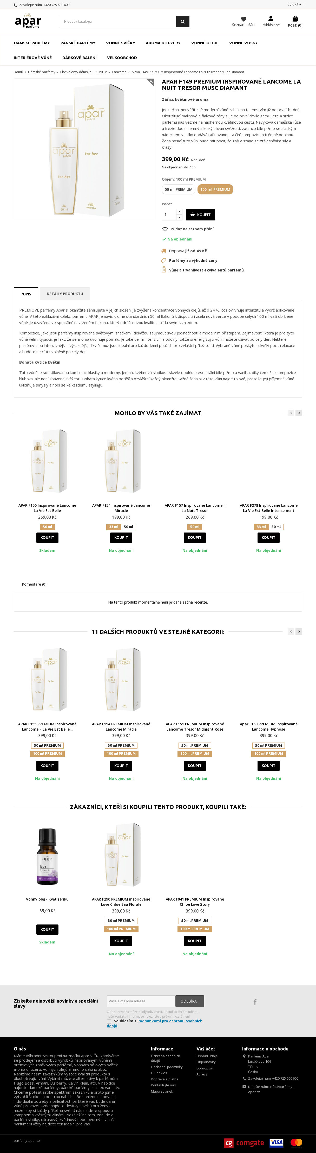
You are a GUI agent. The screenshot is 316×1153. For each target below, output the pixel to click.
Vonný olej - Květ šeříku (47, 899)
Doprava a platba (165, 1079)
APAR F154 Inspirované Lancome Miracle (121, 508)
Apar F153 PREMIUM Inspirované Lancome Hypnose (269, 726)
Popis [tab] (26, 294)
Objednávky (206, 1062)
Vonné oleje (205, 43)
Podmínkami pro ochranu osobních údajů (154, 1023)
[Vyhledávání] (125, 21)
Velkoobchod (122, 57)
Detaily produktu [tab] (65, 293)
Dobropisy (204, 1068)
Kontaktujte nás (163, 1085)
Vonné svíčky (120, 43)
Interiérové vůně (33, 57)
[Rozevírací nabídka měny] (295, 5)
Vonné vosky (243, 43)
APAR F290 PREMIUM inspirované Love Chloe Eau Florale (121, 902)
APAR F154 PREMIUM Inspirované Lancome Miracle (121, 726)
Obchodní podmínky (167, 1067)
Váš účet (205, 1048)
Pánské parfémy (78, 43)
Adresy (202, 1074)
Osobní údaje (207, 1056)
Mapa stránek (162, 1091)
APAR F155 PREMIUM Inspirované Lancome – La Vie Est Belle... (47, 726)
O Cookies (159, 1072)
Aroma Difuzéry (163, 43)
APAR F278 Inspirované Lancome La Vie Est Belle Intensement (269, 508)
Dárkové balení (79, 57)
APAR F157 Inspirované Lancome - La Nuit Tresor (195, 508)
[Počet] (169, 214)
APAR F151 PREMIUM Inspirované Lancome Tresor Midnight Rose (195, 726)
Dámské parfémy (32, 43)
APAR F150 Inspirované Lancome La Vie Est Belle (47, 508)
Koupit (200, 214)
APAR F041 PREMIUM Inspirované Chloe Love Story (195, 902)
